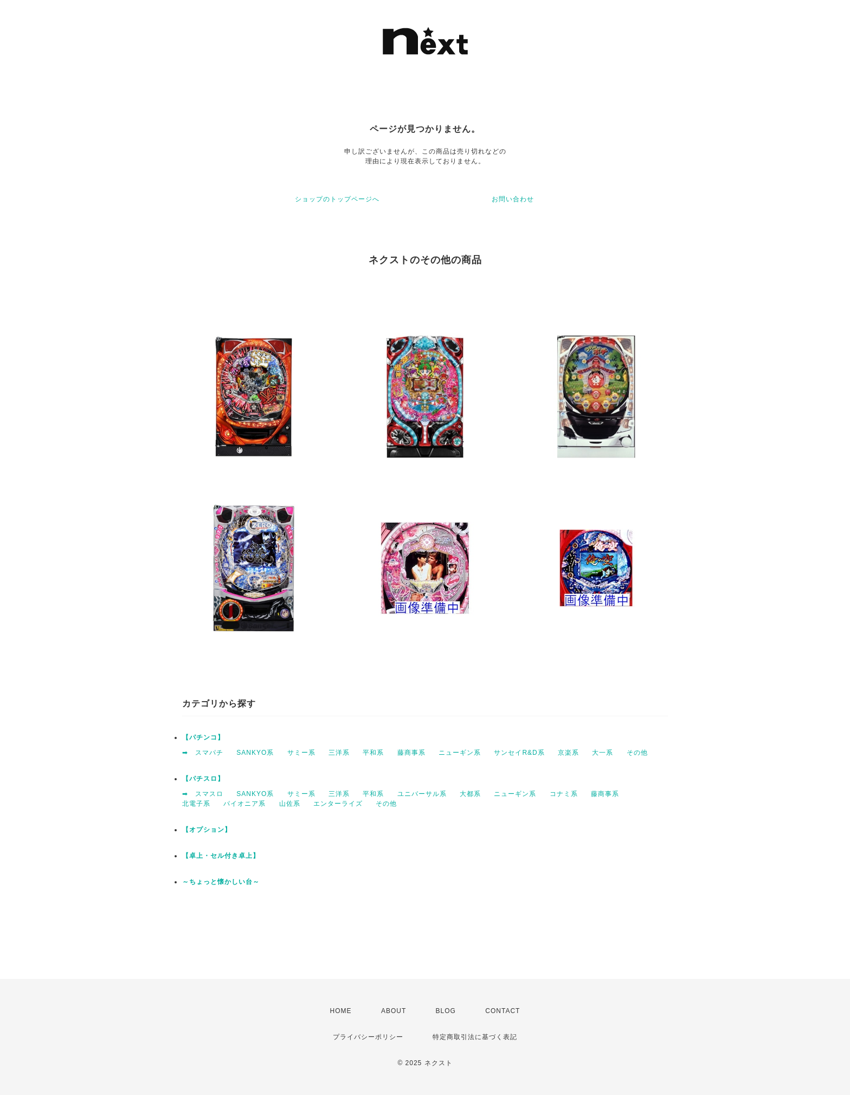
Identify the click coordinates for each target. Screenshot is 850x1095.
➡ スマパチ (202, 752)
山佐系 (289, 803)
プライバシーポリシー (368, 1037)
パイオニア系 (244, 803)
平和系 (373, 752)
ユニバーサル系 (422, 794)
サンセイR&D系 (519, 752)
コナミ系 (564, 794)
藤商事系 (411, 752)
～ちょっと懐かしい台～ (221, 882)
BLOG (446, 1011)
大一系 (602, 752)
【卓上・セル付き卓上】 (221, 856)
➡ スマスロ (202, 794)
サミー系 (301, 752)
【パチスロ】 (203, 778)
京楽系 (568, 752)
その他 (637, 752)
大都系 (470, 794)
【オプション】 (206, 829)
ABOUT (393, 1011)
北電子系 (196, 803)
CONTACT (502, 1011)
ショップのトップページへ (337, 199)
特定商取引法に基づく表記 (475, 1037)
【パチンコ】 (203, 737)
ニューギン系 (460, 752)
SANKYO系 (255, 752)
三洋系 (339, 752)
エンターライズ (338, 803)
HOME (341, 1011)
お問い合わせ (513, 199)
